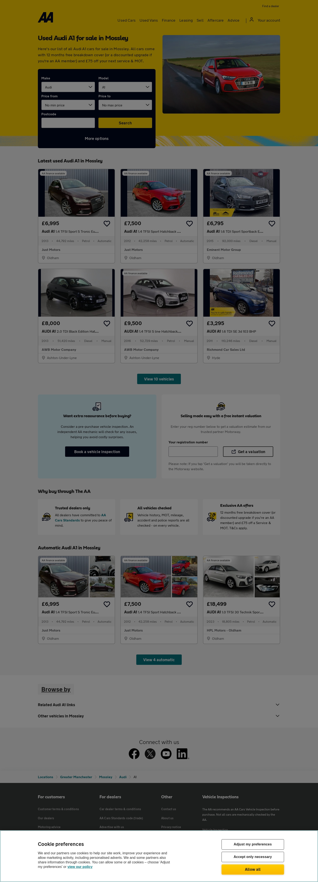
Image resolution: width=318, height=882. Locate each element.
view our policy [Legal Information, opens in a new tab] (80, 867)
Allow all (253, 869)
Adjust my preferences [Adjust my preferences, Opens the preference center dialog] (253, 844)
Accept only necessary (253, 857)
